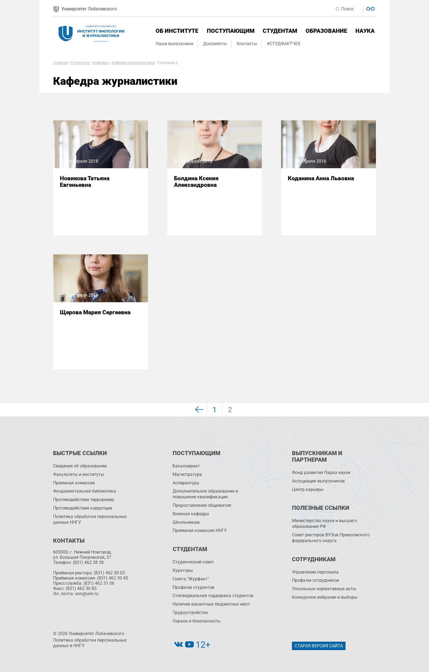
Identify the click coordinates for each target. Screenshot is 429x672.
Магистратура (187, 474)
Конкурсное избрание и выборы (324, 597)
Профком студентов (193, 587)
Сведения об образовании (80, 466)
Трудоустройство (190, 612)
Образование (326, 31)
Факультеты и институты (78, 474)
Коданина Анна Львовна (321, 178)
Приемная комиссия (74, 482)
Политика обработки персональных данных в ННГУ (90, 643)
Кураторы (183, 570)
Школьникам (186, 522)
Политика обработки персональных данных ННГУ (90, 519)
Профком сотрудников (315, 580)
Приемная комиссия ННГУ (200, 530)
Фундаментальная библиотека (84, 491)
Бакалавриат (186, 466)
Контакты (247, 43)
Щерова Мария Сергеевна (95, 312)
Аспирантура (186, 482)
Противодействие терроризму (83, 499)
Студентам (280, 31)
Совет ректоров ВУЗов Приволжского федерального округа (331, 537)
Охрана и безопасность (197, 621)
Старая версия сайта (319, 645)
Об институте (177, 31)
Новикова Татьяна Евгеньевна (84, 181)
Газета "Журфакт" (191, 578)
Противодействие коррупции (82, 508)
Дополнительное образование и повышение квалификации (205, 493)
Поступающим (230, 31)
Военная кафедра (191, 513)
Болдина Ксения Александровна (196, 181)
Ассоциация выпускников (318, 481)
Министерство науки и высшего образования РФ (324, 523)
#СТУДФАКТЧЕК (283, 43)
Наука (365, 31)
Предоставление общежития (202, 505)
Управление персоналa (315, 572)
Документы (215, 43)
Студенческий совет (193, 562)
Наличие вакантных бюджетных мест (211, 604)
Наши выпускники (174, 43)
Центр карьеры (307, 489)
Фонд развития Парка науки (321, 472)
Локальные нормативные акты (324, 588)
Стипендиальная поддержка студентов (213, 595)
